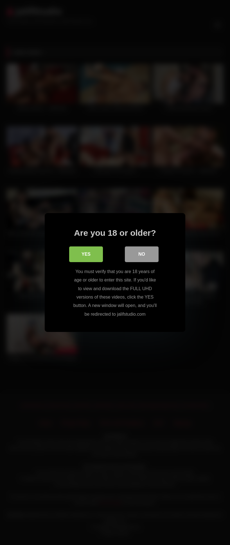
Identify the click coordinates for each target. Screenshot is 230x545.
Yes (86, 254)
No (141, 254)
